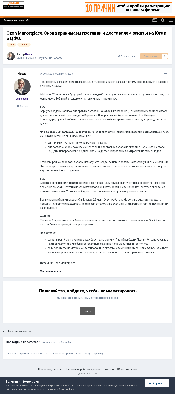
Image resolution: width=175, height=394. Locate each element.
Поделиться (126, 56)
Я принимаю (158, 383)
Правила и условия (50, 369)
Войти (87, 311)
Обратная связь (127, 369)
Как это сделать (69, 170)
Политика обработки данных (82, 369)
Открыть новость (50, 271)
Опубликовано (56, 73)
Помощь (109, 369)
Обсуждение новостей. (51, 58)
